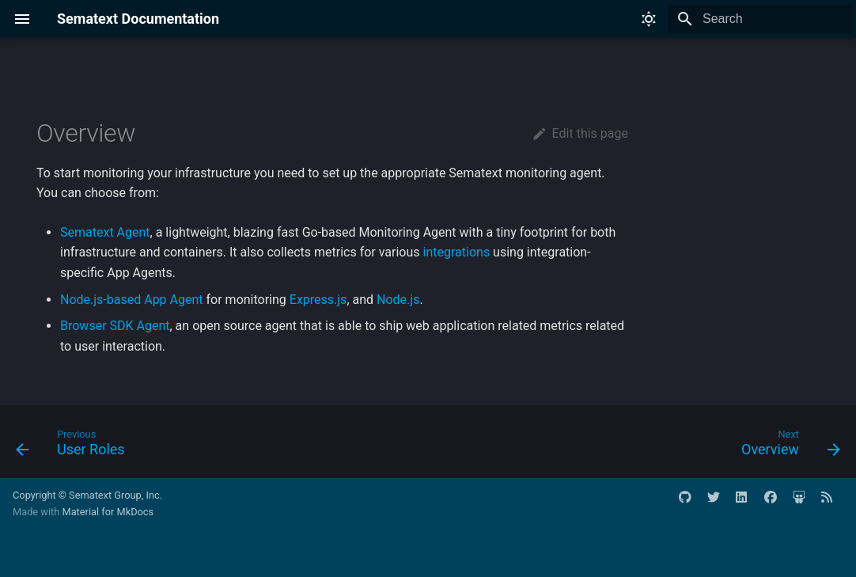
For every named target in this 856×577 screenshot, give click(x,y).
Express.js (318, 299)
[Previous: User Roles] (74, 446)
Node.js (398, 299)
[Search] (760, 19)
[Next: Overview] (786, 446)
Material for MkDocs (107, 512)
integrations (456, 252)
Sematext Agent (105, 232)
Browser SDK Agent (115, 325)
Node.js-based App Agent (131, 299)
